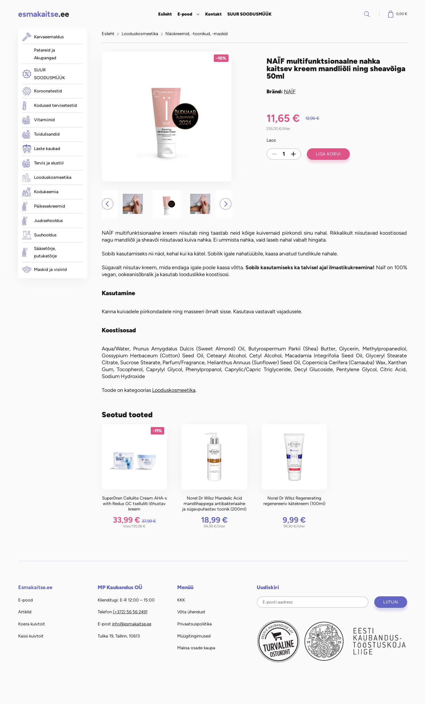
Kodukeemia (40, 192)
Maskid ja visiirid (44, 269)
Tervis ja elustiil (42, 163)
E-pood (184, 14)
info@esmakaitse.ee (131, 624)
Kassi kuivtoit (31, 636)
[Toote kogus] (284, 154)
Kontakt (213, 14)
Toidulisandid (41, 134)
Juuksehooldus (42, 221)
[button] (107, 204)
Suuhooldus (39, 235)
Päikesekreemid (43, 206)
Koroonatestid (42, 91)
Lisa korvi (328, 154)
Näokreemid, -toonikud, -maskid (196, 33)
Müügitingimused (194, 636)
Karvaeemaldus (43, 37)
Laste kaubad (41, 149)
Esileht (165, 14)
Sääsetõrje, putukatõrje (39, 252)
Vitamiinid (38, 120)
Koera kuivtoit (31, 624)
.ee (43, 14)
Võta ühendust (191, 611)
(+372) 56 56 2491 (130, 611)
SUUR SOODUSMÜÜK (249, 14)
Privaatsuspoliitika (194, 624)
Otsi (367, 14)
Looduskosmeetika (46, 177)
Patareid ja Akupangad (45, 54)
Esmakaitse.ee (35, 587)
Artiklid (24, 611)
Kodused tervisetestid (49, 105)
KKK (181, 600)
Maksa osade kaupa (196, 647)
